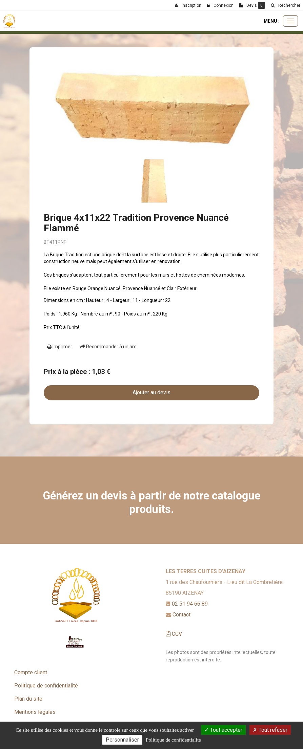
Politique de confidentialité (46, 685)
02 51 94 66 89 (190, 604)
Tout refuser (270, 730)
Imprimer (59, 346)
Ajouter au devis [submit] (151, 392)
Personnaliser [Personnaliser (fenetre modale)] (122, 739)
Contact (181, 614)
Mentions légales (35, 712)
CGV (174, 634)
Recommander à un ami (109, 346)
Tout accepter (223, 730)
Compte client (30, 672)
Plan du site (28, 699)
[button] (285, 5)
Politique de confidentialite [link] (173, 740)
